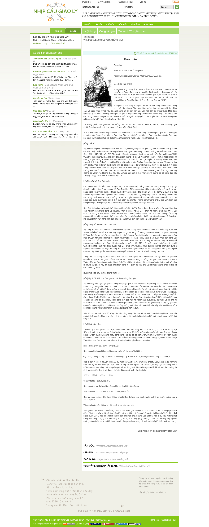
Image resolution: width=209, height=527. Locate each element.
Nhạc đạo (148, 24)
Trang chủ (86, 2)
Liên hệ (143, 2)
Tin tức (87, 24)
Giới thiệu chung (104, 2)
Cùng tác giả (107, 31)
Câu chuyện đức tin (42, 121)
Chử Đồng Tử (39, 111)
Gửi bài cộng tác (125, 2)
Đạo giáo (89, 459)
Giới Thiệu (122, 24)
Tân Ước (88, 445)
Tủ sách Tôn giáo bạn (131, 31)
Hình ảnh (135, 24)
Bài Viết (98, 24)
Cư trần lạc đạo (40, 98)
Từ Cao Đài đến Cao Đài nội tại (47, 59)
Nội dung (90, 31)
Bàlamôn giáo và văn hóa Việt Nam (49, 72)
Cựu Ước (88, 452)
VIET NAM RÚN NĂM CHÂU (45, 132)
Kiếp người (38, 85)
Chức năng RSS (58, 43)
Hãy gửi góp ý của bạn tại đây (151, 492)
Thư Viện (110, 24)
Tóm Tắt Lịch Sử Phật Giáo (100, 466)
